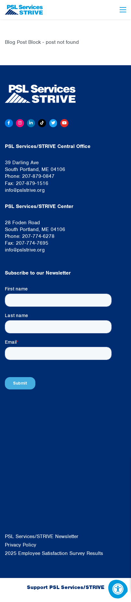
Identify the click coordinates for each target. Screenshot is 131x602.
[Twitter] (53, 123)
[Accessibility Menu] (118, 589)
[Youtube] (64, 123)
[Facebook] (9, 123)
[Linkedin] (31, 123)
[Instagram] (20, 123)
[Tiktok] (42, 123)
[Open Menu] (123, 9)
